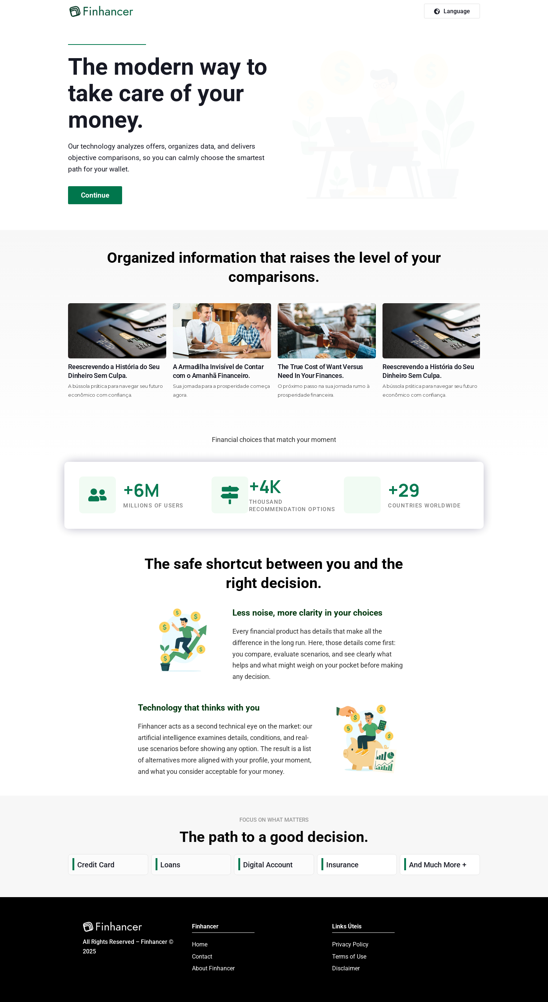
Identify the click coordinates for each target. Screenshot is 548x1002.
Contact (202, 956)
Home (199, 944)
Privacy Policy (350, 944)
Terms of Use (349, 956)
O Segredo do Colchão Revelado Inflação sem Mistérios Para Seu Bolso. (84, 375)
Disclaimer (346, 968)
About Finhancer (213, 968)
